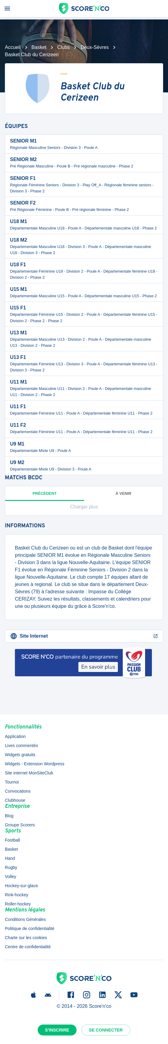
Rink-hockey (16, 894)
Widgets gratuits (20, 754)
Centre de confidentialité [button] (28, 946)
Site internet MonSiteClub (29, 772)
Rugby (11, 867)
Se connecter (106, 1030)
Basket (39, 47)
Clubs (63, 47)
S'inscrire (57, 1030)
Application (15, 736)
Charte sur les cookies (26, 937)
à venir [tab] (123, 493)
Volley (10, 876)
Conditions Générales (25, 919)
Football (12, 840)
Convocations (18, 791)
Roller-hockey (18, 903)
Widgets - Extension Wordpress (34, 763)
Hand (10, 858)
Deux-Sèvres (94, 47)
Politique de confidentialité (29, 928)
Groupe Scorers (20, 824)
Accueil (13, 47)
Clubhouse (15, 800)
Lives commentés (21, 745)
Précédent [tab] (44, 496)
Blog (9, 815)
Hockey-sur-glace (21, 885)
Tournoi (12, 782)
